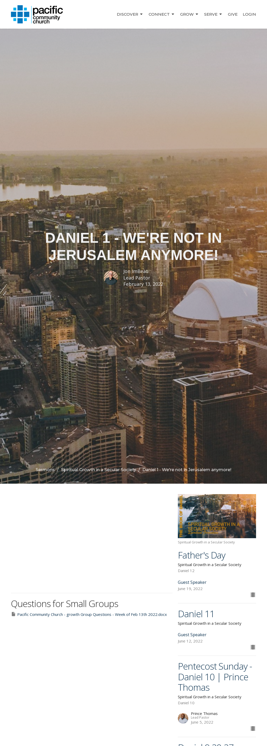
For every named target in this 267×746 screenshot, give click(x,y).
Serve (213, 14)
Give (233, 14)
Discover (130, 14)
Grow (189, 14)
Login (249, 14)
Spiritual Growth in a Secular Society (98, 469)
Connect (162, 14)
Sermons (45, 469)
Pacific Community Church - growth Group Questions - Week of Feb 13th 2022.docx (89, 614)
